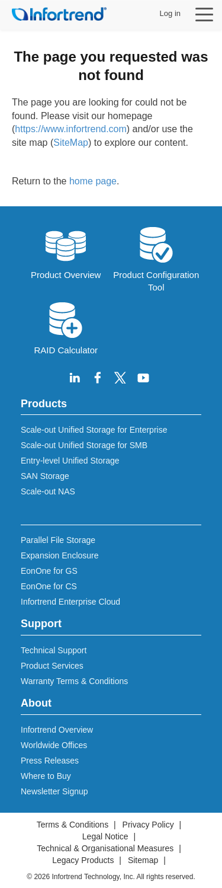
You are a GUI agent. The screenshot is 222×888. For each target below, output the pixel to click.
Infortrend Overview (57, 729)
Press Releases (50, 760)
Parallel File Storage (58, 540)
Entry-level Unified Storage (70, 460)
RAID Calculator (66, 327)
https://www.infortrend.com (71, 129)
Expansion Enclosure (60, 555)
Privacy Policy (148, 824)
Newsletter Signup (54, 791)
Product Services (52, 665)
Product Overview (66, 252)
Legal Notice (105, 836)
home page (93, 181)
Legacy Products (83, 860)
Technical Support (53, 650)
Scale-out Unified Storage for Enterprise (94, 430)
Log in (170, 13)
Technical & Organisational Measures (105, 848)
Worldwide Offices (54, 745)
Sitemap (143, 860)
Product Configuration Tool (156, 258)
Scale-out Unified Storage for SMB (84, 445)
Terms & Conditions (72, 824)
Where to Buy (46, 776)
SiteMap (70, 143)
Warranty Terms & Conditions (74, 681)
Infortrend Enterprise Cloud (70, 601)
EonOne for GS (49, 571)
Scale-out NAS (48, 491)
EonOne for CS (49, 586)
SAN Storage (45, 476)
